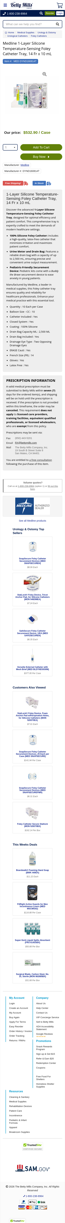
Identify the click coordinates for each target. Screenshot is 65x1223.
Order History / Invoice (20, 1031)
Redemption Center (46, 1063)
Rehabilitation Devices (20, 1106)
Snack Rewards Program (44, 1048)
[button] (41, 13)
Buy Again (14, 1017)
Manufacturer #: (13, 171)
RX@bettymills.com (26, 442)
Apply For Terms (17, 1022)
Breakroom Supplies (19, 1132)
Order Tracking (16, 1036)
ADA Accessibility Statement (45, 1028)
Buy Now (41, 157)
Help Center (42, 1008)
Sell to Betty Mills (45, 1022)
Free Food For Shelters (43, 1078)
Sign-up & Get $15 (45, 1054)
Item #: (8, 61)
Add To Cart (41, 147)
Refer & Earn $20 (45, 1058)
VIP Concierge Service (47, 1017)
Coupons (40, 1067)
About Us (41, 1003)
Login (12, 1003)
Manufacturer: (12, 165)
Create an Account (18, 1008)
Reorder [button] (50, 13)
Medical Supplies (18, 1101)
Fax (8, 438)
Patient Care (15, 1111)
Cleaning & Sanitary (19, 1097)
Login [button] (60, 13)
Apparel (13, 1127)
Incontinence (15, 1115)
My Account (15, 1012)
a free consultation (40, 460)
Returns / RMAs (17, 1040)
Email (9, 443)
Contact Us (41, 1012)
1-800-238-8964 (26, 486)
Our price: (12, 132)
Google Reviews (44, 1034)
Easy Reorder (16, 1026)
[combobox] (10, 147)
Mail (8, 447)
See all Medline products (32, 520)
